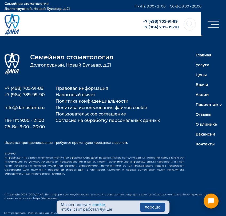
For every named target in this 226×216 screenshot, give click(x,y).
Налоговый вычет (75, 94)
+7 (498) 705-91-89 (160, 21)
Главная (203, 55)
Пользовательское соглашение (90, 114)
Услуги (202, 65)
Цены (201, 74)
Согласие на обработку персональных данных (107, 120)
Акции (202, 94)
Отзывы (203, 114)
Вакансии (205, 134)
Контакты (205, 144)
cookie (99, 204)
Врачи (202, 84)
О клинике (206, 124)
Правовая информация (81, 88)
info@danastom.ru (25, 107)
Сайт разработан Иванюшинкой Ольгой (32, 213)
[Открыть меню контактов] (211, 201)
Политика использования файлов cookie (101, 107)
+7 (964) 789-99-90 (161, 27)
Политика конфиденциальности (91, 101)
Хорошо (153, 207)
